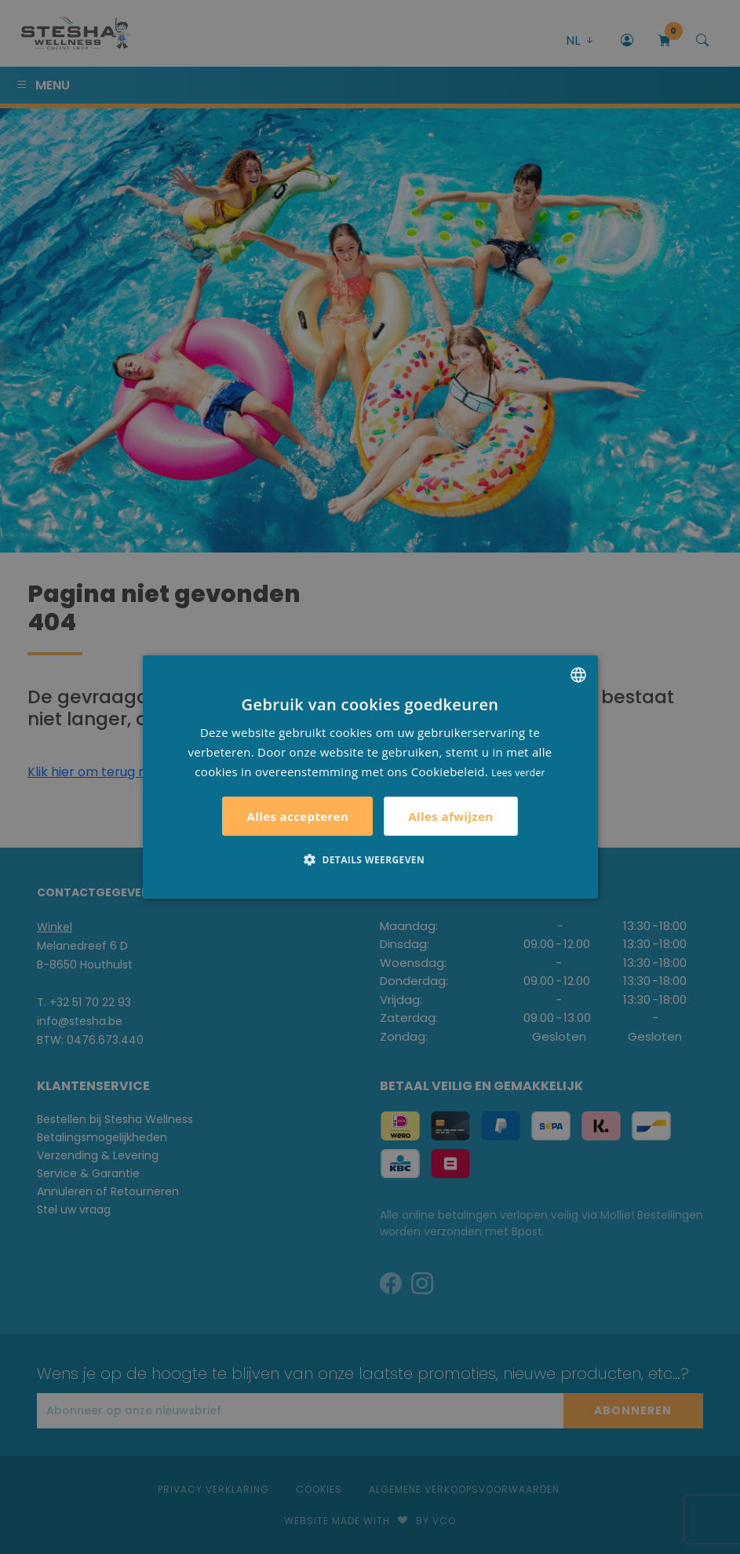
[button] (370, 859)
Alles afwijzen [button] (450, 816)
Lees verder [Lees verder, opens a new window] (518, 772)
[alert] (370, 777)
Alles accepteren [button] (297, 816)
